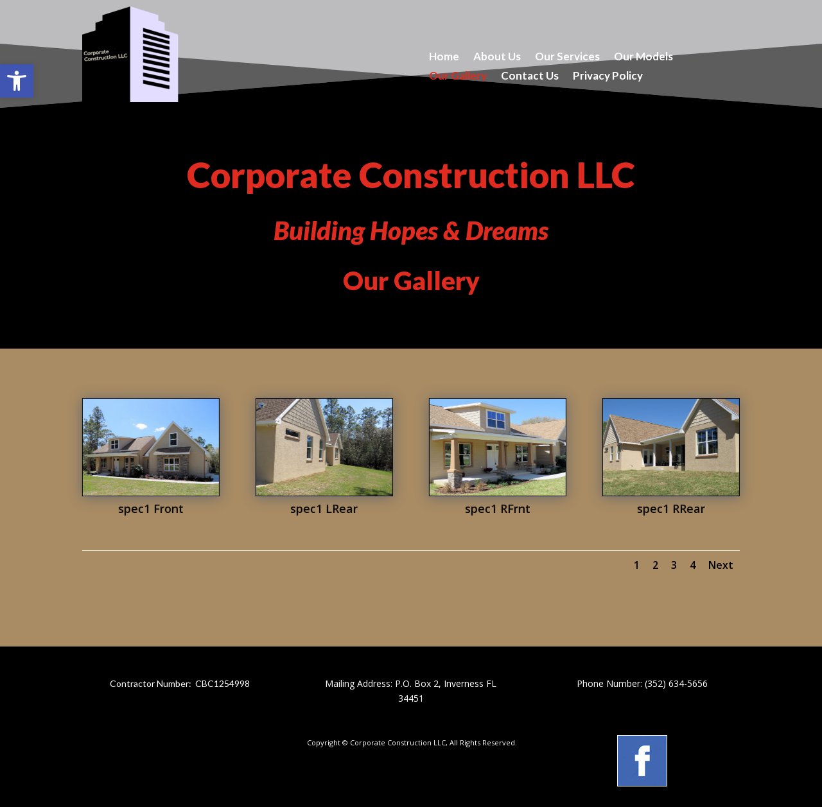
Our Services (567, 57)
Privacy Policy (608, 76)
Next (720, 565)
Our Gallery (458, 76)
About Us (497, 57)
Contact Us (530, 76)
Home (444, 57)
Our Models (643, 57)
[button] (16, 81)
